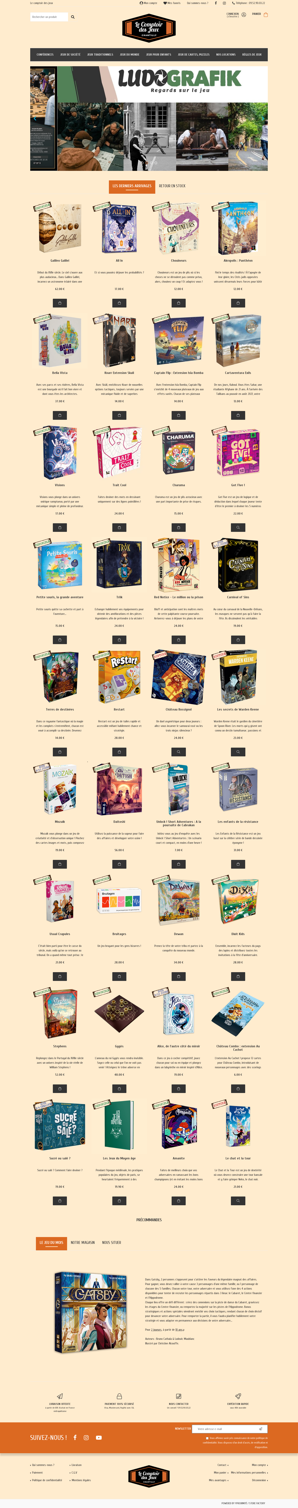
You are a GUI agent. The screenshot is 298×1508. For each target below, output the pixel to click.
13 (238, 401)
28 (119, 738)
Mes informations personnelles (248, 1472)
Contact (222, 1465)
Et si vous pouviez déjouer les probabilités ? (119, 272)
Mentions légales (81, 1480)
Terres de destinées (60, 709)
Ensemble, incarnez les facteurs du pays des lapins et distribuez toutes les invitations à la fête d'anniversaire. (238, 950)
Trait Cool (119, 485)
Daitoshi (119, 822)
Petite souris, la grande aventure (59, 597)
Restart (119, 709)
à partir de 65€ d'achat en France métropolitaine (60, 1402)
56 (119, 850)
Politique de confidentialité (47, 1480)
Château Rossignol (179, 709)
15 (178, 513)
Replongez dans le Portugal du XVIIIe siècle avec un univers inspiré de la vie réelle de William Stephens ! (60, 1062)
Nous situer (111, 1242)
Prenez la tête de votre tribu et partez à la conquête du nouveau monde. (178, 948)
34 (178, 962)
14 (119, 401)
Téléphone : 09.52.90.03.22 (248, 3)
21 (59, 962)
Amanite (179, 1158)
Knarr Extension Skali (119, 373)
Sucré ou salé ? (60, 1158)
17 (119, 289)
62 (60, 289)
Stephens (60, 1046)
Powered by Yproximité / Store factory (243, 1503)
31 (238, 850)
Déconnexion (259, 1480)
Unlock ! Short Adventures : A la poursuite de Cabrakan (178, 823)
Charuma (179, 485)
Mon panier (220, 1472)
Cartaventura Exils (238, 373)
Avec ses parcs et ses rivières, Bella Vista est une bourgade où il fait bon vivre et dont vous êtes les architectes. (60, 389)
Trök (119, 597)
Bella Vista (59, 373)
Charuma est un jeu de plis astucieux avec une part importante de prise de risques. (178, 499)
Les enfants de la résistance (238, 822)
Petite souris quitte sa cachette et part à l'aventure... (59, 612)
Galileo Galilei (60, 261)
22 (238, 513)
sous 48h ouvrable (238, 1401)
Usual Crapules (60, 934)
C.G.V (74, 1472)
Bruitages (119, 934)
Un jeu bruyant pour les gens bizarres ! (119, 946)
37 (60, 401)
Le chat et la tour (238, 1158)
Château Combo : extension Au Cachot (238, 1048)
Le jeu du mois (51, 1242)
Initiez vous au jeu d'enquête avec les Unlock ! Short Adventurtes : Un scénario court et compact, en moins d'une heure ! (179, 838)
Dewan (178, 934)
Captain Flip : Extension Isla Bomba (178, 373)
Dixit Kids (238, 934)
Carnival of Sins (238, 597)
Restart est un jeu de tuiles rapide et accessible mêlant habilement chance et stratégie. (119, 726)
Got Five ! (238, 485)
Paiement (37, 1472)
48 (119, 1074)
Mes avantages (217, 1480)
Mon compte (148, 3)
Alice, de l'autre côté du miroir (178, 1046)
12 (178, 289)
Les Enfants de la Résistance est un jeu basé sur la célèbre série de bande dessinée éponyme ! (238, 838)
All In (119, 261)
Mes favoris (172, 3)
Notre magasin (83, 1242)
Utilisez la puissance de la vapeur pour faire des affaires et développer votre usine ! (119, 836)
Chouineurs (178, 261)
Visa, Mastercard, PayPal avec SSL (119, 1401)
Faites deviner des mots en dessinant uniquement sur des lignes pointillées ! (119, 499)
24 (119, 513)
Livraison (77, 1465)
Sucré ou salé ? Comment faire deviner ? (59, 1170)
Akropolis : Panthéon (238, 261)
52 (60, 1074)
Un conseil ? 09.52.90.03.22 (179, 1401)
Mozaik (60, 822)
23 (238, 738)
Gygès (119, 1046)
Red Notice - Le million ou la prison (178, 597)
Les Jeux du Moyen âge (119, 1158)
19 (238, 626)
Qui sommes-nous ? (197, 3)
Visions (60, 485)
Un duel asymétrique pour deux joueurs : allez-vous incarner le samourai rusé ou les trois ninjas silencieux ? (179, 726)
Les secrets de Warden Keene (238, 709)
